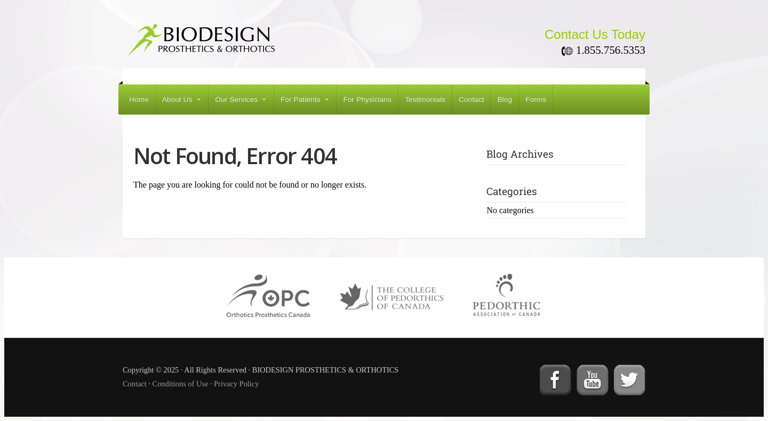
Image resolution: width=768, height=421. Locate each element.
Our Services (236, 99)
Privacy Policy (236, 383)
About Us (177, 99)
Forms (535, 99)
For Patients (301, 99)
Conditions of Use (181, 383)
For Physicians (367, 99)
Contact (471, 99)
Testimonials (425, 99)
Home (139, 99)
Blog (504, 99)
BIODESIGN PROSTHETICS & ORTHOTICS (251, 36)
